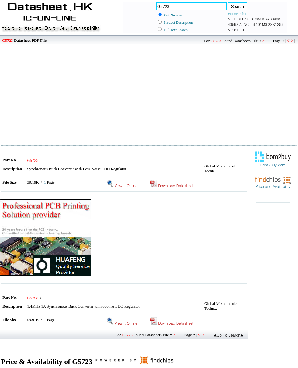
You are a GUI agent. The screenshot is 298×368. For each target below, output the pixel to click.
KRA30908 (271, 18)
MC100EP (236, 18)
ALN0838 (247, 24)
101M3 (261, 24)
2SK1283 (276, 24)
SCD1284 (253, 18)
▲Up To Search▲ (228, 335)
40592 (233, 24)
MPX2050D (237, 29)
